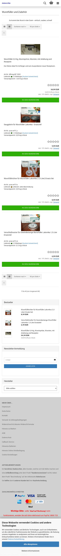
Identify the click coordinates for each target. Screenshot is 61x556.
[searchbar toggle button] (45, 3)
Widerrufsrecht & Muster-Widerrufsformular (18, 424)
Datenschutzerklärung (16, 539)
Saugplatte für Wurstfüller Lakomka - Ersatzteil (22, 124)
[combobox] (20, 26)
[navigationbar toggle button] (58, 3)
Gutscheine (6, 411)
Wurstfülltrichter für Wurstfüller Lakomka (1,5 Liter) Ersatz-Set (29, 178)
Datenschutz (6, 437)
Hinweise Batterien (9, 446)
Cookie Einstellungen (9, 455)
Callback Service (8, 442)
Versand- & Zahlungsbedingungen (14, 420)
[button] (4, 26)
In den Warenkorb (30, 100)
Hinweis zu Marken (9, 429)
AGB (3, 433)
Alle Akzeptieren (30, 544)
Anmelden (30, 366)
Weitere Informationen (30, 551)
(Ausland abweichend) (30, 76)
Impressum (6, 407)
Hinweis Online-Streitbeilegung (13, 451)
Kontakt (5, 415)
